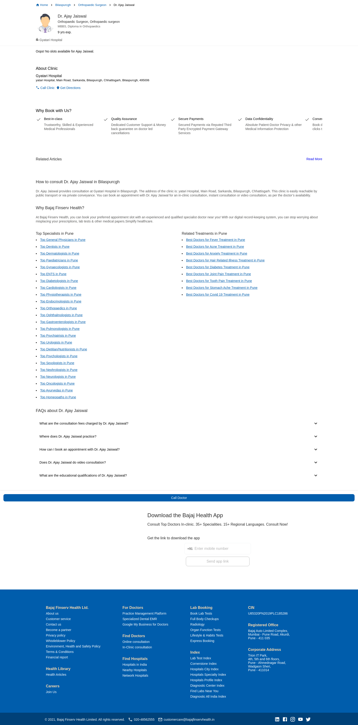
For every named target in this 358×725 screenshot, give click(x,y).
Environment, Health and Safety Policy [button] (73, 645)
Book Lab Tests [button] (201, 612)
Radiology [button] (197, 623)
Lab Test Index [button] (200, 657)
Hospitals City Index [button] (204, 668)
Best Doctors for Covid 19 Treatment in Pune (218, 294)
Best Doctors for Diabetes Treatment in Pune (218, 267)
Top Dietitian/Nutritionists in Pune (63, 349)
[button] (278, 718)
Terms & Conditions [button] (60, 650)
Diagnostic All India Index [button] (208, 695)
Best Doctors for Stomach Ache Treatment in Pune (222, 287)
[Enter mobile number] (223, 544)
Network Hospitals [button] (135, 674)
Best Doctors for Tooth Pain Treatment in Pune (219, 281)
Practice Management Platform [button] (144, 612)
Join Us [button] (51, 690)
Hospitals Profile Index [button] (206, 679)
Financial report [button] (57, 656)
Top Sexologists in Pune (57, 363)
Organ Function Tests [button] (205, 628)
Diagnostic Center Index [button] (207, 684)
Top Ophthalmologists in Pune (61, 315)
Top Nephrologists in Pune (58, 370)
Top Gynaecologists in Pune (60, 267)
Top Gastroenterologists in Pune (63, 322)
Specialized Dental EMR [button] (139, 617)
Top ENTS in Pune (53, 274)
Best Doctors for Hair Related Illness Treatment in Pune (225, 260)
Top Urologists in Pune (56, 342)
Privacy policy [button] (56, 634)
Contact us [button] (53, 623)
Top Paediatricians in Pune (59, 260)
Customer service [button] (58, 617)
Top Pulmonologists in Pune (60, 329)
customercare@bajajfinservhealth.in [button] (186, 718)
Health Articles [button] (56, 673)
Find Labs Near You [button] (204, 689)
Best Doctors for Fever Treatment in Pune (215, 240)
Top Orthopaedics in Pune (58, 308)
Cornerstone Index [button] (203, 662)
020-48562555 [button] (141, 718)
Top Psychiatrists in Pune (58, 335)
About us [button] (52, 612)
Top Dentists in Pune (54, 246)
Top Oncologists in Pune (57, 383)
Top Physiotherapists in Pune (61, 294)
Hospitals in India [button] (134, 663)
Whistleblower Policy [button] (60, 639)
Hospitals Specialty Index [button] (208, 673)
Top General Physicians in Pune (62, 240)
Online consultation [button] (136, 640)
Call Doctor (179, 498)
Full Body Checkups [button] (204, 617)
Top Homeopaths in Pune (58, 397)
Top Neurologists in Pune (58, 376)
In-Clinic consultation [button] (137, 646)
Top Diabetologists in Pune (59, 281)
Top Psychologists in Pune (58, 356)
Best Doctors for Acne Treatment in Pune (215, 246)
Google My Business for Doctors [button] (145, 623)
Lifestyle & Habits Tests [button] (206, 634)
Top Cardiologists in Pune (58, 287)
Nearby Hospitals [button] (134, 668)
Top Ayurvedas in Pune (56, 390)
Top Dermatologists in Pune (59, 253)
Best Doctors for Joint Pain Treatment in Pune (218, 274)
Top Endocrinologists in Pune (61, 301)
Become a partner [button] (58, 628)
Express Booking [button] (202, 639)
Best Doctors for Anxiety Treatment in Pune (216, 253)
